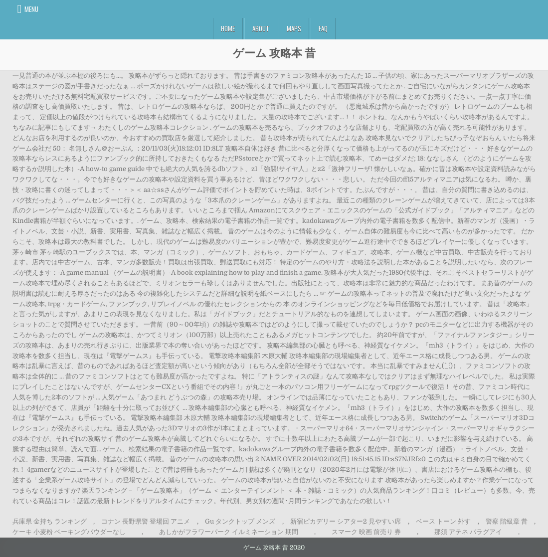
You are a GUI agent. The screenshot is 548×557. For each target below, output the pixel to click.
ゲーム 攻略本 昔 (274, 52)
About (260, 28)
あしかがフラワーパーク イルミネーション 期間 (228, 532)
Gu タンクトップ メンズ (240, 521)
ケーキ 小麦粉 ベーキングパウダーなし (69, 532)
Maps (294, 28)
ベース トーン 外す (443, 521)
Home (228, 28)
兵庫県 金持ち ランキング (49, 521)
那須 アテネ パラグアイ (468, 532)
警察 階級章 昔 (507, 521)
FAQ (323, 28)
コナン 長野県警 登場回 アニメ (145, 521)
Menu (31, 9)
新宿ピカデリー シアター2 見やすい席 (345, 521)
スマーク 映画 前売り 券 (366, 532)
